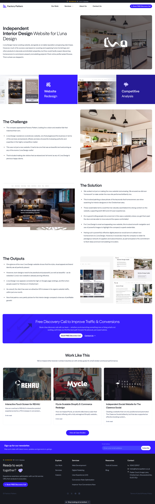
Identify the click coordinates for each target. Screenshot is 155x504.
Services (58, 470)
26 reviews (86, 1)
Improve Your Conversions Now (84, 485)
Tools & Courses (112, 465)
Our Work (58, 465)
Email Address (106, 444)
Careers (58, 475)
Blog (107, 470)
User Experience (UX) (80, 475)
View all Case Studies (78, 433)
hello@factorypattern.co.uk (140, 469)
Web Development (79, 465)
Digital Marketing (78, 470)
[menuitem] (55, 6)
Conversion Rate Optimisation (83, 480)
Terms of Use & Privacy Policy (141, 493)
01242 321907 (135, 465)
